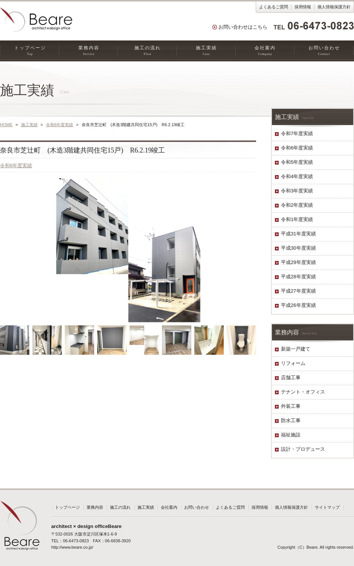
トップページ (30, 50)
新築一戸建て (295, 349)
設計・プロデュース (303, 449)
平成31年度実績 (298, 233)
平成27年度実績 (298, 291)
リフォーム (293, 363)
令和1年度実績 (297, 219)
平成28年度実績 (298, 276)
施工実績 (206, 50)
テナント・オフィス (303, 392)
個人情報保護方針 (334, 7)
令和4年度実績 (297, 176)
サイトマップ (327, 507)
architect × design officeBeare (86, 526)
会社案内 (265, 50)
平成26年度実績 (298, 305)
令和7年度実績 (297, 133)
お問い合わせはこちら (242, 27)
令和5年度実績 (297, 162)
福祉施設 (291, 435)
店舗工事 (291, 377)
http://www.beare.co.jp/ (72, 547)
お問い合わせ (324, 50)
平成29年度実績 (298, 262)
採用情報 (302, 7)
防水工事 (291, 420)
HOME (6, 124)
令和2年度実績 (297, 205)
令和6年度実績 (59, 124)
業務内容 (89, 50)
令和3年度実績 (297, 191)
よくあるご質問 (273, 7)
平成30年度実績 (298, 248)
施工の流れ (148, 50)
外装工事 (291, 406)
